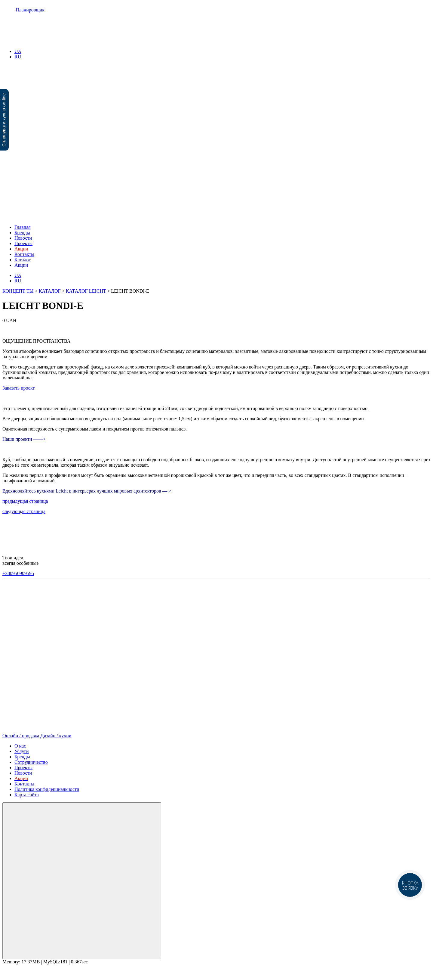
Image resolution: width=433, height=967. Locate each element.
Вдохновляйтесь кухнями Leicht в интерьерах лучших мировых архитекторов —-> (86, 490)
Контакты (24, 254)
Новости (23, 238)
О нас (20, 745)
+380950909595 (18, 573)
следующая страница (23, 511)
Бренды (22, 232)
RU (17, 56)
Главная (22, 227)
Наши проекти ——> (24, 439)
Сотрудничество (31, 762)
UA (17, 51)
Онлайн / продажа (20, 735)
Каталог (22, 259)
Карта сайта (26, 794)
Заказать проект (18, 387)
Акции (21, 265)
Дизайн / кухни (55, 735)
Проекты (23, 243)
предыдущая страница (25, 501)
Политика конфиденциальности (46, 789)
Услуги (21, 751)
